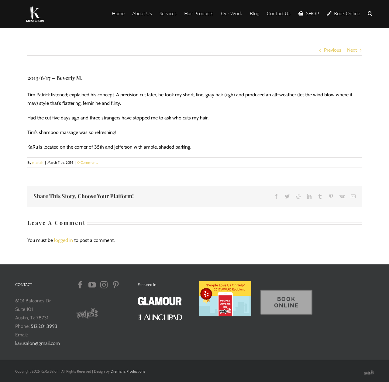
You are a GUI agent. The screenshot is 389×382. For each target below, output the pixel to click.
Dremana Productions (128, 371)
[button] (370, 13)
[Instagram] (104, 284)
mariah (37, 162)
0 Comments (87, 162)
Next (352, 50)
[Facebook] (80, 284)
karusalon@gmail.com (37, 343)
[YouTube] (92, 284)
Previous (332, 50)
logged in (63, 240)
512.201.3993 (44, 326)
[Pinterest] (115, 284)
